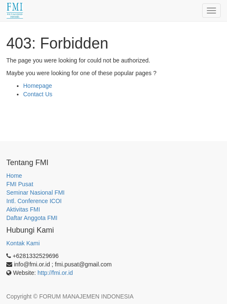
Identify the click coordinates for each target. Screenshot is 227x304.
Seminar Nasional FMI (35, 192)
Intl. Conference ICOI (34, 201)
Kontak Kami (23, 243)
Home (14, 175)
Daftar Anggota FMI (31, 217)
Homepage (37, 85)
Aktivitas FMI (23, 209)
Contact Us (37, 94)
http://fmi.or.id (55, 272)
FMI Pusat (19, 184)
